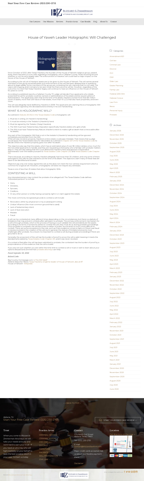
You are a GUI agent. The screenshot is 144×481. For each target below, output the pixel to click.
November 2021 (116, 331)
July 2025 (114, 156)
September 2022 (117, 293)
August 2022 (115, 297)
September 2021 (117, 339)
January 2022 (115, 326)
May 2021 (114, 356)
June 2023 (114, 256)
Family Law (114, 90)
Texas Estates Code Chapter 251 (41, 239)
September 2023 (117, 243)
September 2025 (117, 147)
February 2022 (116, 322)
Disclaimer (78, 463)
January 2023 (115, 276)
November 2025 (117, 139)
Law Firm (114, 102)
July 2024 (114, 206)
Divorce (113, 69)
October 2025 (116, 143)
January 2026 (115, 131)
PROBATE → (45, 452)
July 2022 (114, 301)
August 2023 (115, 247)
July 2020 (114, 385)
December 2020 (117, 368)
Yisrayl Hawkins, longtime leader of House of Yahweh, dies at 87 (56, 262)
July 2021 (113, 347)
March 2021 (114, 360)
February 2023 (116, 272)
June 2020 (114, 389)
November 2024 (117, 189)
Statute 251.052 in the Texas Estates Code (37, 115)
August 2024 (115, 201)
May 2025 (114, 164)
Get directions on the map (121, 434)
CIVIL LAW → (45, 459)
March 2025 (115, 172)
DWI (112, 77)
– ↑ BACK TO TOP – (72, 403)
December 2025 (117, 135)
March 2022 (115, 318)
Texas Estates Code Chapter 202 (57, 151)
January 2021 (115, 364)
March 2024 (115, 222)
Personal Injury (116, 110)
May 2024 (114, 214)
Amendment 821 (117, 56)
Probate (113, 115)
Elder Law (114, 81)
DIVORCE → (44, 445)
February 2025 (116, 176)
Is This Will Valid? (40, 260)
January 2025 (115, 181)
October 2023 (116, 239)
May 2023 (114, 260)
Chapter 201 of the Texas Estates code (78, 141)
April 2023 (114, 264)
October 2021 (115, 335)
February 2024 (116, 226)
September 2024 (117, 197)
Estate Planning (116, 85)
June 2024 (114, 210)
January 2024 (115, 231)
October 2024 (116, 193)
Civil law (113, 60)
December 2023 (117, 235)
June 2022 (114, 306)
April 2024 (114, 218)
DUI (111, 73)
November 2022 (117, 285)
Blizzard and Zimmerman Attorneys (20, 475)
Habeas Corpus (116, 98)
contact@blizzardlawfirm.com (87, 447)
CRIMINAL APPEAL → (48, 438)
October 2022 (116, 289)
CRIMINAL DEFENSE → (49, 435)
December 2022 (117, 281)
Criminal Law (115, 65)
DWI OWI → (44, 442)
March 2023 (115, 268)
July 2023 (114, 251)
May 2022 (114, 310)
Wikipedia (28, 264)
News (112, 106)
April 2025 (114, 168)
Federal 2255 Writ (117, 94)
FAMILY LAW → (46, 449)
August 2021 (115, 343)
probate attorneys (45, 249)
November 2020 (117, 372)
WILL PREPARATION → (49, 456)
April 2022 (114, 314)
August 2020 (115, 381)
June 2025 (114, 160)
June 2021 (114, 351)
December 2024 (117, 185)
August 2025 (115, 151)
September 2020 (117, 376)
